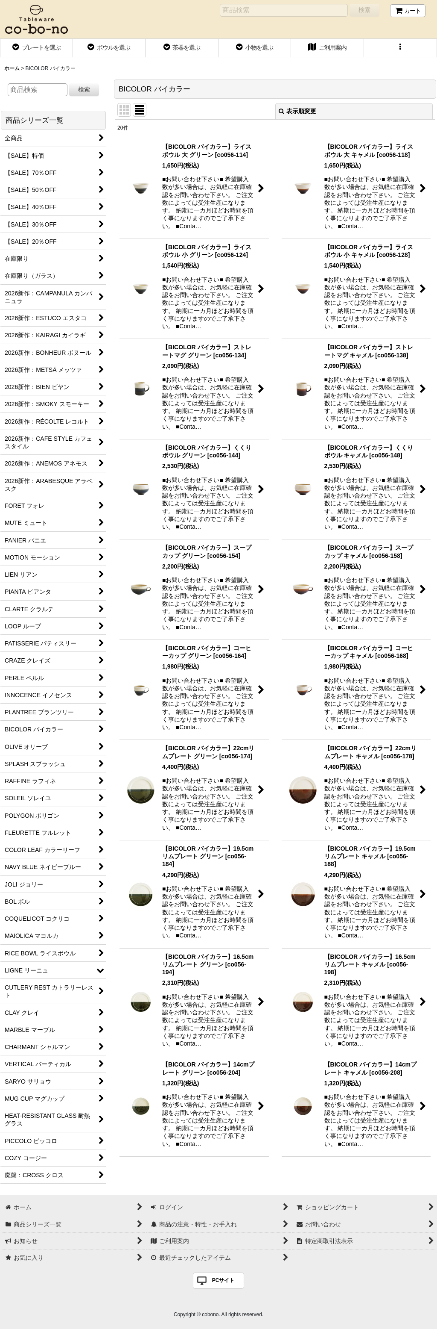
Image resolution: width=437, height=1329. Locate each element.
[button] (400, 48)
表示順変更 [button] (297, 111)
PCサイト (223, 1280)
